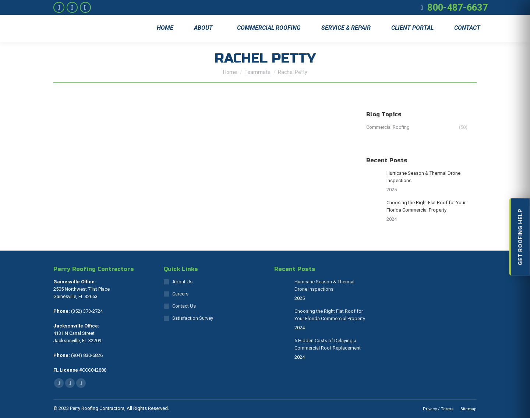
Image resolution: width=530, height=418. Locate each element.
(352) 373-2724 (86, 311)
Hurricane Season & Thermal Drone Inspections (423, 176)
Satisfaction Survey (192, 318)
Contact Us (184, 306)
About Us (182, 281)
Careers (180, 294)
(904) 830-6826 (86, 355)
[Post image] (373, 177)
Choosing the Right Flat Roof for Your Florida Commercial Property (426, 206)
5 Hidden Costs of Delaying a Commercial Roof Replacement (327, 344)
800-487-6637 (457, 7)
